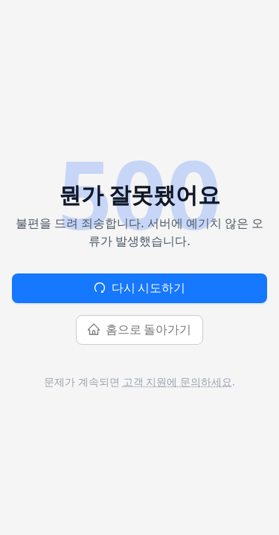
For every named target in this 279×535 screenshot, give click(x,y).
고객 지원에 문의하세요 (177, 381)
